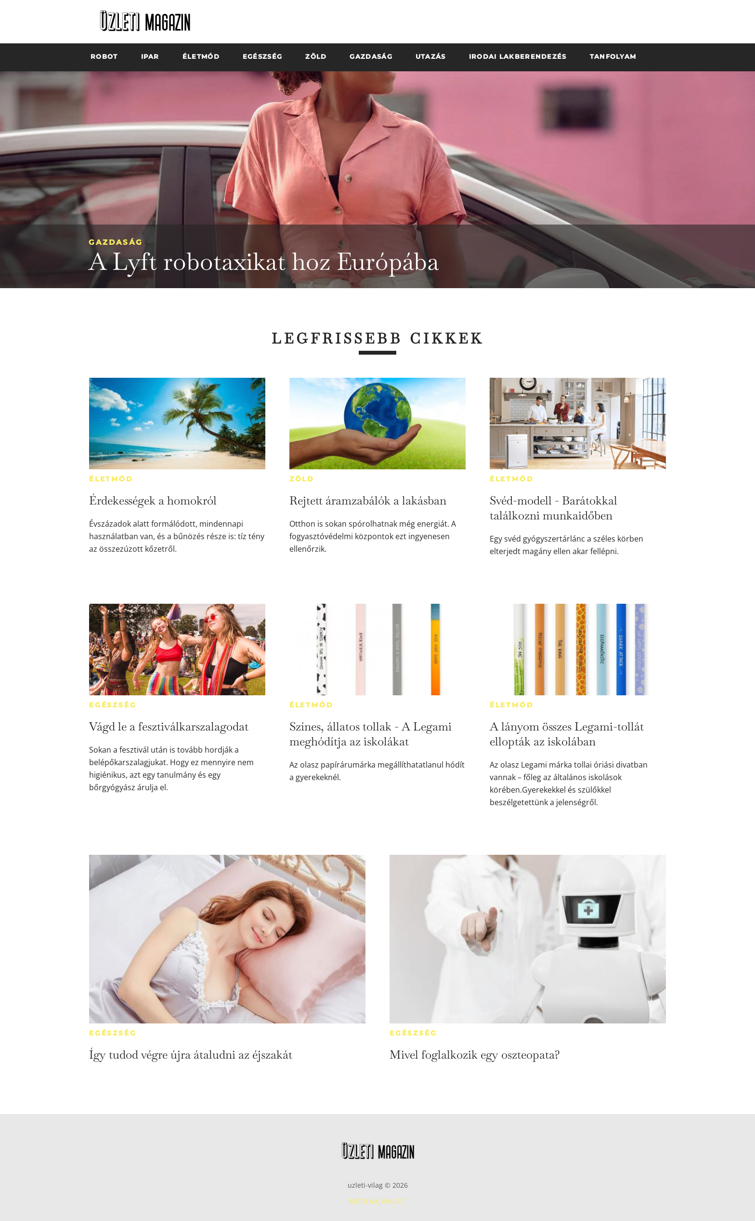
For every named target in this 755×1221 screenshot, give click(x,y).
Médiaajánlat (377, 1201)
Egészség (112, 705)
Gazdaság (116, 242)
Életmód (111, 479)
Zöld (301, 479)
